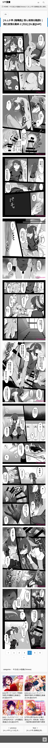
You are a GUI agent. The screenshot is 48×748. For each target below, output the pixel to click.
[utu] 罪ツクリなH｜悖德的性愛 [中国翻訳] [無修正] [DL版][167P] (12, 695)
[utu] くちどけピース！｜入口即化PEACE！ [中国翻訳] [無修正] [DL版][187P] (13, 719)
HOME (5, 6)
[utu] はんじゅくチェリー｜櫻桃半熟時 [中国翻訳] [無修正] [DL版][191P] (35, 695)
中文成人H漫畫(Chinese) (18, 6)
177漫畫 (6, 2)
